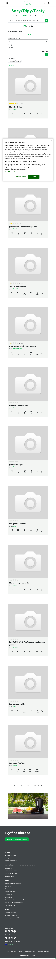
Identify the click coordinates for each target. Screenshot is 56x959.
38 (35, 785)
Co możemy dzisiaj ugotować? (14, 900)
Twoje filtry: (11, 58)
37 (31, 785)
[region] (28, 159)
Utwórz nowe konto (11, 871)
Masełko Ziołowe (16, 107)
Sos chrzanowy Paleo (18, 286)
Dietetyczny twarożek (18, 405)
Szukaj (7, 909)
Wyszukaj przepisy (10, 855)
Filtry (28, 34)
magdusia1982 (17, 348)
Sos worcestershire (17, 704)
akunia (15, 585)
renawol (15, 647)
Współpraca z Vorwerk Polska (14, 902)
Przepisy (8, 852)
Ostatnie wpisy (9, 876)
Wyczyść (12, 65)
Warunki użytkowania (29, 951)
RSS (6, 920)
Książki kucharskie (10, 891)
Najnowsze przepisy (11, 860)
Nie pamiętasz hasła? (11, 873)
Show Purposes (21, 176)
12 (28, 41)
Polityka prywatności (43, 951)
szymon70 (16, 765)
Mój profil (20, 865)
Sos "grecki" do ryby (17, 524)
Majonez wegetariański (19, 583)
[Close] (51, 140)
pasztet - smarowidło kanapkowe (23, 226)
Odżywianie (8, 894)
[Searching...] (29, 20)
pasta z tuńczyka (16, 464)
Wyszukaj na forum (11, 915)
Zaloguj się (8, 868)
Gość (14, 109)
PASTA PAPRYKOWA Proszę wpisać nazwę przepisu (27, 643)
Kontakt (20, 951)
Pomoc (34, 955)
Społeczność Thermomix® (13, 883)
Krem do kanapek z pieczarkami (22, 346)
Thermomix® (9, 886)
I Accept (33, 176)
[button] (7, 3)
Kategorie (8, 858)
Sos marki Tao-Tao (16, 763)
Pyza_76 (15, 289)
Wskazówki (8, 897)
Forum (7, 880)
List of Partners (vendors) (12, 172)
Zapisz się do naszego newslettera (17, 839)
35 (24, 785)
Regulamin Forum (10, 905)
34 (21, 785)
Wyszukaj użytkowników (12, 918)
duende (15, 229)
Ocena (28, 48)
